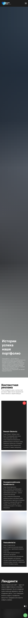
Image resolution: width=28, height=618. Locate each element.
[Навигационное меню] (26, 3)
